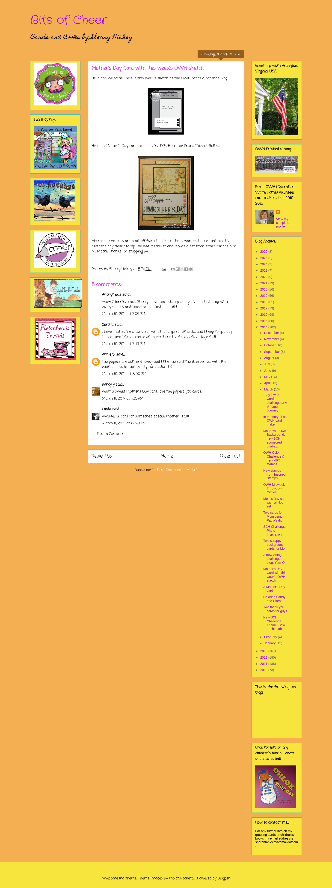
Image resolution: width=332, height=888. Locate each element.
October (270, 345)
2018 (264, 302)
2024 (264, 264)
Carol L (107, 325)
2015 (264, 321)
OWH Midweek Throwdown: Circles (274, 488)
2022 (264, 277)
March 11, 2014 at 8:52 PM (123, 423)
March (269, 389)
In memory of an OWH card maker (275, 420)
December (272, 333)
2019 (264, 295)
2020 (264, 289)
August (269, 358)
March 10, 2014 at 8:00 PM (124, 374)
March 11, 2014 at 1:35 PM (122, 399)
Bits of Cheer (68, 20)
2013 (264, 651)
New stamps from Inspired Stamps (274, 474)
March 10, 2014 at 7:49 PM (123, 344)
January (270, 643)
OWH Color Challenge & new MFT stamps (273, 458)
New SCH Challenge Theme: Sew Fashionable (274, 623)
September (272, 352)
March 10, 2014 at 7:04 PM (123, 314)
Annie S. (108, 354)
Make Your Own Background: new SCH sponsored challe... (274, 438)
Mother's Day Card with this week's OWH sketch (274, 574)
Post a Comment (111, 434)
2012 (264, 657)
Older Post (230, 456)
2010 (264, 670)
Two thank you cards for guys (275, 609)
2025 (264, 258)
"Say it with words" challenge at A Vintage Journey (275, 402)
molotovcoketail (182, 878)
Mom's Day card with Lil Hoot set (275, 502)
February (271, 637)
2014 (264, 327)
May (267, 377)
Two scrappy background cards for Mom (275, 544)
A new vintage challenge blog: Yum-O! (274, 558)
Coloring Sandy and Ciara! (274, 599)
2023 (264, 270)
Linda (106, 409)
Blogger (224, 878)
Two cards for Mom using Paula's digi (273, 516)
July (267, 364)
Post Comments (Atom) (177, 470)
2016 (264, 314)
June (268, 370)
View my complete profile (282, 222)
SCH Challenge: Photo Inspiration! (274, 530)
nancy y (108, 384)
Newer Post (103, 456)
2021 (264, 283)
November (272, 339)
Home (167, 456)
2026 (264, 251)
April (267, 383)
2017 (264, 308)
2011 (264, 664)
